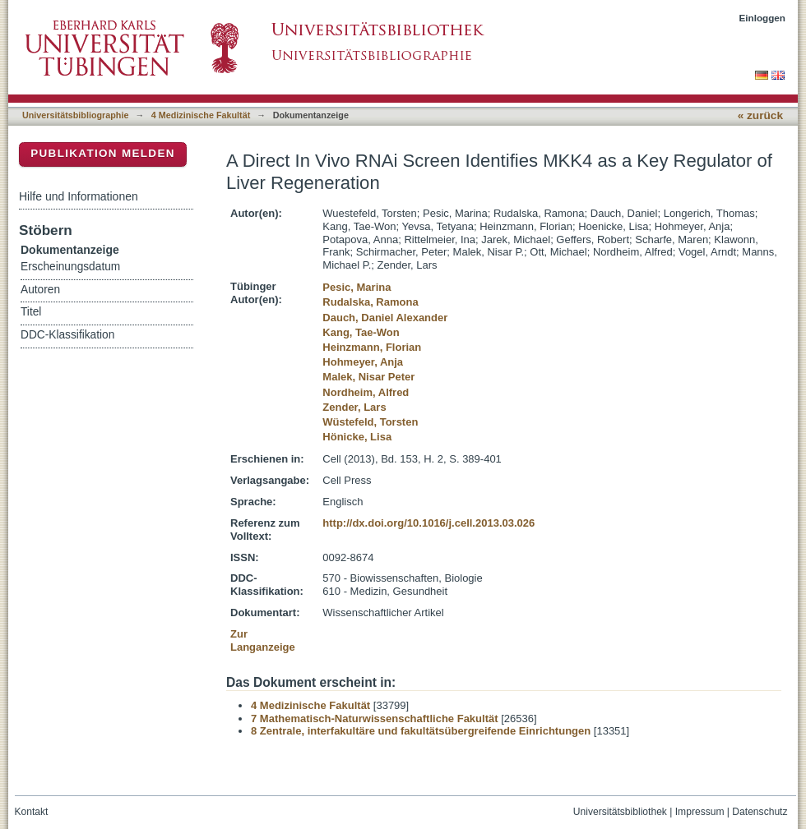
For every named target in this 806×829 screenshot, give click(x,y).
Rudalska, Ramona (370, 302)
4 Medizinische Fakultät (200, 115)
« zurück (760, 115)
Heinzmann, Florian (371, 347)
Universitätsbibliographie (75, 115)
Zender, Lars (354, 407)
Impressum (700, 811)
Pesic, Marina (356, 287)
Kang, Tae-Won (360, 332)
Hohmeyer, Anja (362, 362)
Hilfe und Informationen (78, 196)
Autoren (40, 289)
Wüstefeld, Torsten (370, 422)
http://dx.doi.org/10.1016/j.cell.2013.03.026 (428, 523)
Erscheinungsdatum (70, 266)
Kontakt (32, 811)
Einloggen (762, 17)
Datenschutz (759, 811)
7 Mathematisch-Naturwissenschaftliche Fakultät (374, 718)
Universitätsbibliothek (620, 811)
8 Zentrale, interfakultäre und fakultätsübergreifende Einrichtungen (421, 731)
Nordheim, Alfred (365, 392)
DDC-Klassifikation (67, 335)
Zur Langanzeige (262, 640)
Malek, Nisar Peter (368, 377)
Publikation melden (102, 153)
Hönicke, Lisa (356, 437)
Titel (31, 312)
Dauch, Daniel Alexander (384, 317)
